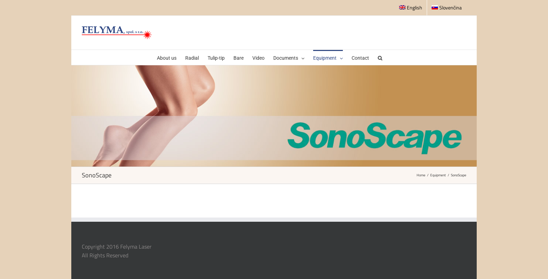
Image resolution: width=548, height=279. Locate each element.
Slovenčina (447, 7)
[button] (380, 57)
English (410, 7)
